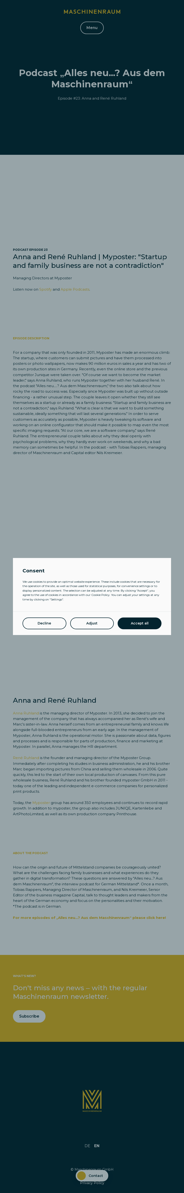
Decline (44, 623)
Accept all (140, 623)
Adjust (92, 623)
